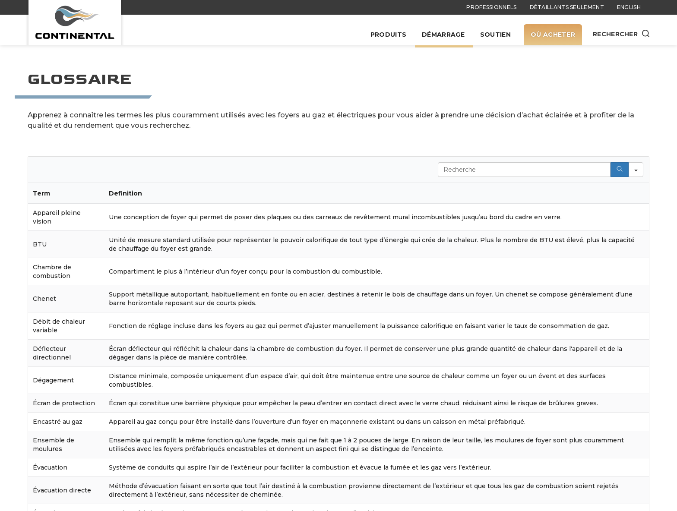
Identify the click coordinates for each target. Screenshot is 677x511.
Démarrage (443, 34)
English (629, 7)
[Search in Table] (524, 169)
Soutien (495, 34)
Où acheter (553, 34)
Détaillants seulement (567, 7)
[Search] (620, 169)
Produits (388, 34)
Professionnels (491, 7)
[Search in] (636, 169)
